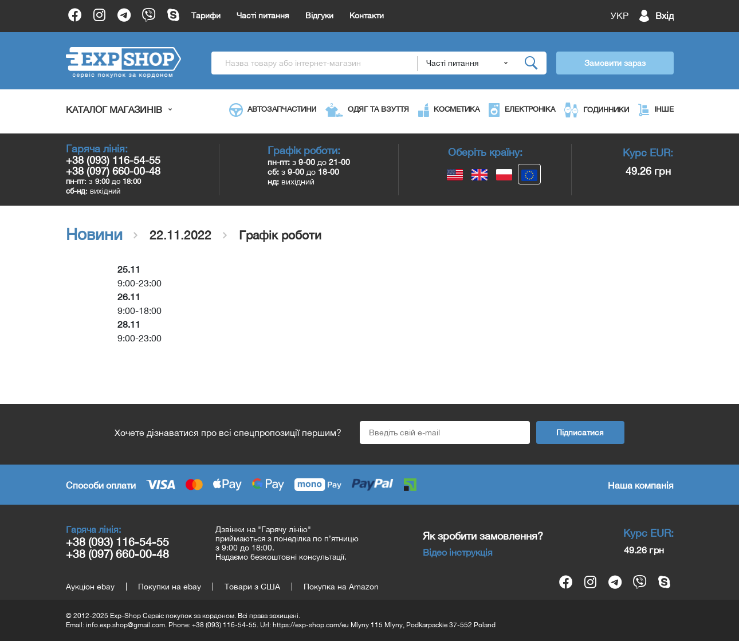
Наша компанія (641, 485)
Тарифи (206, 15)
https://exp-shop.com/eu (311, 625)
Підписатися (580, 432)
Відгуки (319, 15)
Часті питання (263, 15)
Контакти (366, 15)
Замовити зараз (615, 63)
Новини (94, 234)
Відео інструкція (458, 552)
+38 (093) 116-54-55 (113, 160)
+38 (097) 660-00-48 (113, 171)
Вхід (664, 15)
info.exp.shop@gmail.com (125, 625)
